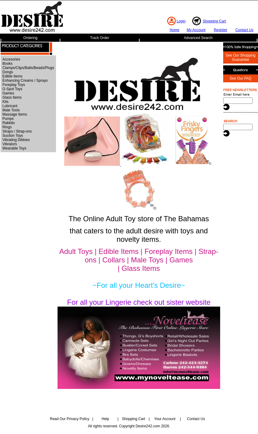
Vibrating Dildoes (16, 140)
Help (105, 419)
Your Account (164, 419)
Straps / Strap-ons (17, 131)
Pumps (8, 119)
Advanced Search (198, 38)
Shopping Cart (214, 21)
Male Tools (11, 110)
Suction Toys (12, 135)
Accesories (11, 59)
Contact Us (244, 30)
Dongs (7, 72)
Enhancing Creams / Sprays (25, 80)
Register (220, 30)
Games (8, 93)
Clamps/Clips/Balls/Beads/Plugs (28, 68)
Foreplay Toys (13, 85)
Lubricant (9, 106)
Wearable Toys (14, 148)
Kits (5, 102)
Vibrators (9, 144)
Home (174, 30)
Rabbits (8, 123)
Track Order (99, 38)
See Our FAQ (240, 78)
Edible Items (12, 76)
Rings (7, 127)
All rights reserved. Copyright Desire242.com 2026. (129, 426)
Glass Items (12, 97)
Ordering (30, 38)
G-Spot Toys (12, 89)
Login (181, 21)
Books (7, 63)
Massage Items (14, 114)
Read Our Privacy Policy (69, 419)
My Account (196, 30)
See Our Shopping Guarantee (241, 57)
